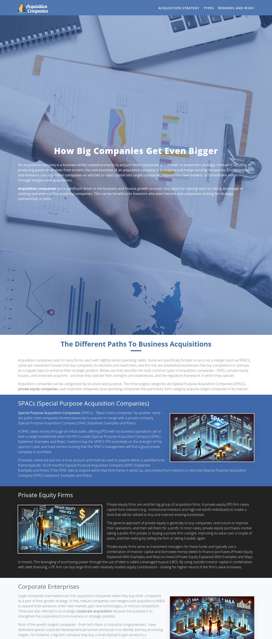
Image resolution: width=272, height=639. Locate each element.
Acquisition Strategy (178, 8)
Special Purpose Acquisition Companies (203, 383)
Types (209, 8)
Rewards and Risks (236, 8)
